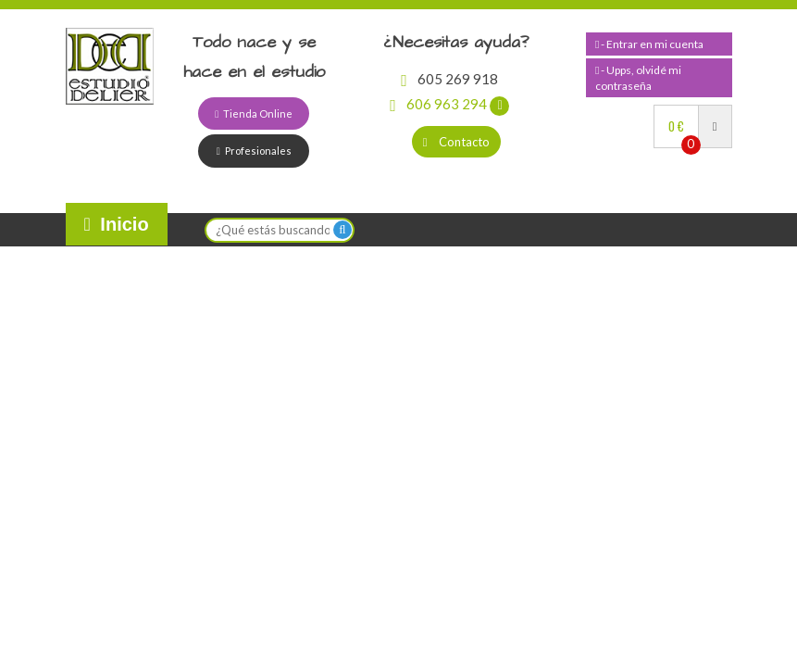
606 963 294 (449, 103)
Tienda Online (254, 113)
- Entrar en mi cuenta (649, 44)
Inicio (116, 224)
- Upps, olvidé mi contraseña (638, 78)
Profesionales (254, 151)
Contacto (457, 141)
